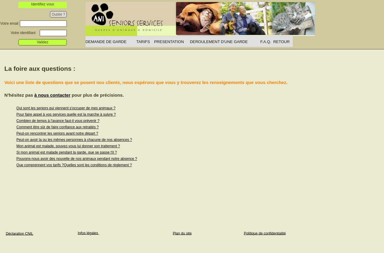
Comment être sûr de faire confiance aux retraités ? (58, 127)
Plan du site (182, 233)
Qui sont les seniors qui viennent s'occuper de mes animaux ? (66, 108)
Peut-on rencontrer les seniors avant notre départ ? (57, 133)
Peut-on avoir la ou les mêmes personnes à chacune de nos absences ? (74, 140)
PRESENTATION (169, 41)
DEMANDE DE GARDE (106, 41)
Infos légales (88, 233)
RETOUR (281, 41)
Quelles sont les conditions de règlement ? (98, 165)
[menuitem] (110, 41)
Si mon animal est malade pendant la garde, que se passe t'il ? (67, 152)
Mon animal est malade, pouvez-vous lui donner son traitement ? (68, 146)
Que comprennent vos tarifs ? (40, 165)
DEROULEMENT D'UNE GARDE (219, 41)
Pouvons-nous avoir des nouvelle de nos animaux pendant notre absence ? (77, 159)
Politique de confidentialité (265, 233)
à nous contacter (52, 95)
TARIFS (143, 41)
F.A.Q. (265, 41)
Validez (42, 42)
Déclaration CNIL (19, 233)
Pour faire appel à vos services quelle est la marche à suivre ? (66, 114)
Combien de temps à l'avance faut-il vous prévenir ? (58, 121)
